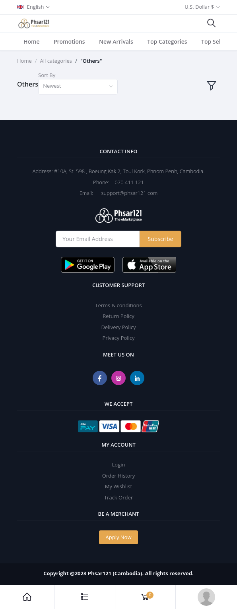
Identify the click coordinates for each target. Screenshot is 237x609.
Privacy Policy (118, 337)
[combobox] (78, 86)
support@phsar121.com (126, 193)
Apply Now (119, 537)
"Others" (91, 60)
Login (118, 464)
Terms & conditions (118, 305)
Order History (118, 475)
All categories (56, 60)
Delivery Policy (118, 327)
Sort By (46, 75)
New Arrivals (116, 41)
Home (31, 41)
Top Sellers (215, 41)
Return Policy (118, 316)
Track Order (118, 497)
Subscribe (160, 239)
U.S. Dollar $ (199, 6)
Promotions (69, 41)
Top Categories (167, 41)
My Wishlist (118, 486)
